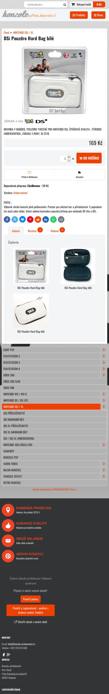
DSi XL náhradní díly (16, 432)
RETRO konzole (12, 482)
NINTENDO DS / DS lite (55, 400)
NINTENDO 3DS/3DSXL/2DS (55, 445)
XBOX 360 (55, 375)
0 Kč (99, 4)
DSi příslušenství (14, 413)
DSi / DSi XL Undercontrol (19, 438)
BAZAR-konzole (55, 470)
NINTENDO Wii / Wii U (55, 394)
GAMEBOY (8, 451)
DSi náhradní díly (14, 419)
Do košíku (89, 158)
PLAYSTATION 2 (55, 356)
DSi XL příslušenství (16, 426)
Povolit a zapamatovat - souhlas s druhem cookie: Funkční (30, 610)
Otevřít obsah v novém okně (30, 622)
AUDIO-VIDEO (55, 464)
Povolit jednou (30, 599)
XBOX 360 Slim (11, 381)
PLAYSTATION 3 (55, 362)
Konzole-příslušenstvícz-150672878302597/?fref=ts (54, 489)
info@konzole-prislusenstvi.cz (21, 644)
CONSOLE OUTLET (55, 476)
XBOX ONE (8, 388)
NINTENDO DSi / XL (55, 407)
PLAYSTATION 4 (55, 369)
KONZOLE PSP (10, 457)
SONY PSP (55, 350)
